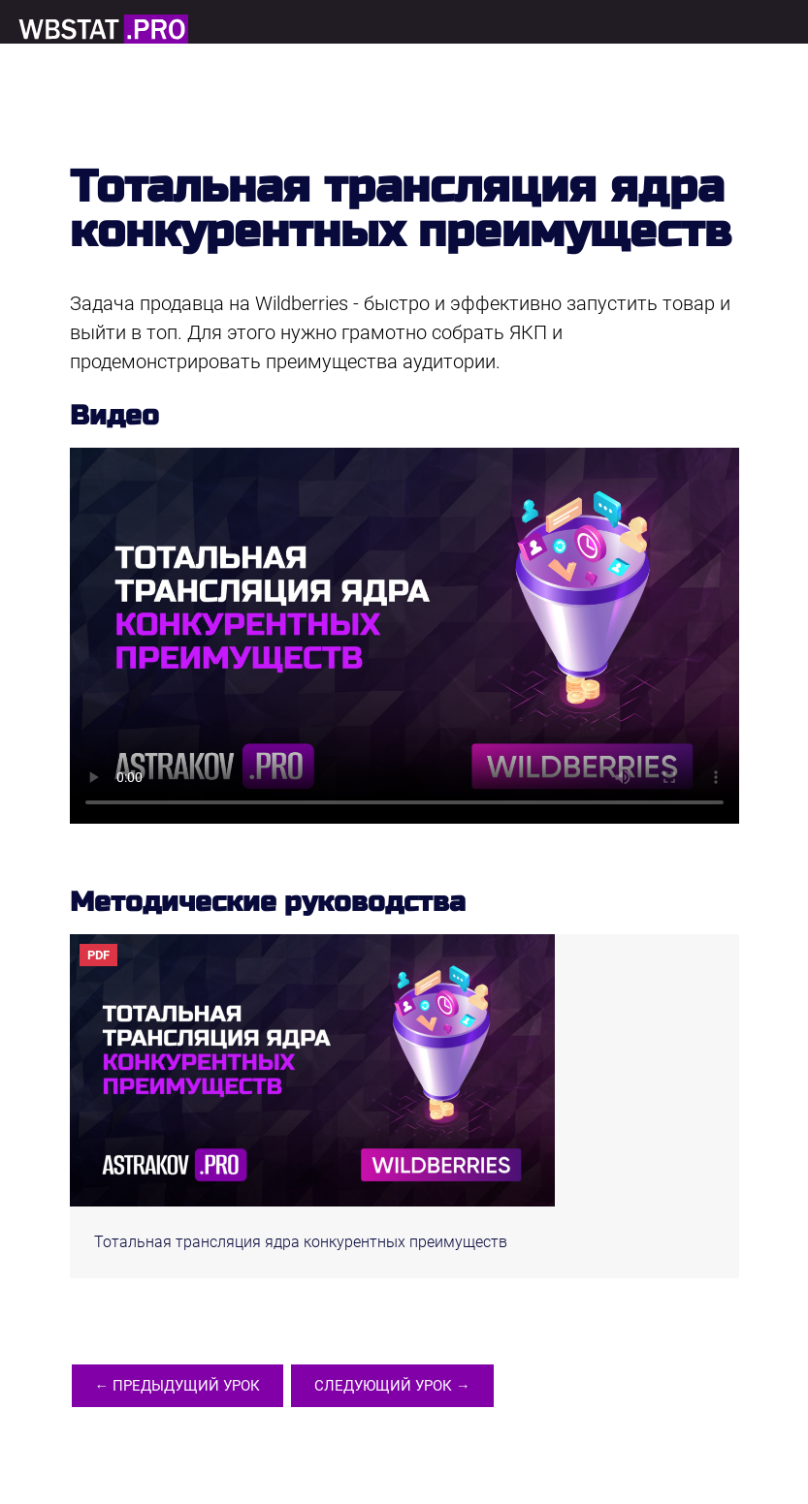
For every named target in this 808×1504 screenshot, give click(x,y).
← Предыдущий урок (178, 1387)
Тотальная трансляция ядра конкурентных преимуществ (300, 1242)
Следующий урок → (393, 1387)
